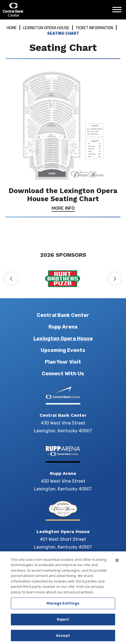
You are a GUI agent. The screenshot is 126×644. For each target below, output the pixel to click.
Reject (63, 621)
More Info (63, 208)
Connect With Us (63, 374)
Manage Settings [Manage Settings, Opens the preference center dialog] (63, 605)
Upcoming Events (63, 350)
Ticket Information (94, 28)
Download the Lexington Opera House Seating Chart (63, 195)
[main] (63, 132)
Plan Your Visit (63, 362)
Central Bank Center (33, 10)
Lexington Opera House (46, 28)
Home (12, 28)
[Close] (117, 562)
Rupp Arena (63, 327)
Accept (63, 637)
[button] (11, 278)
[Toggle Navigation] (118, 11)
